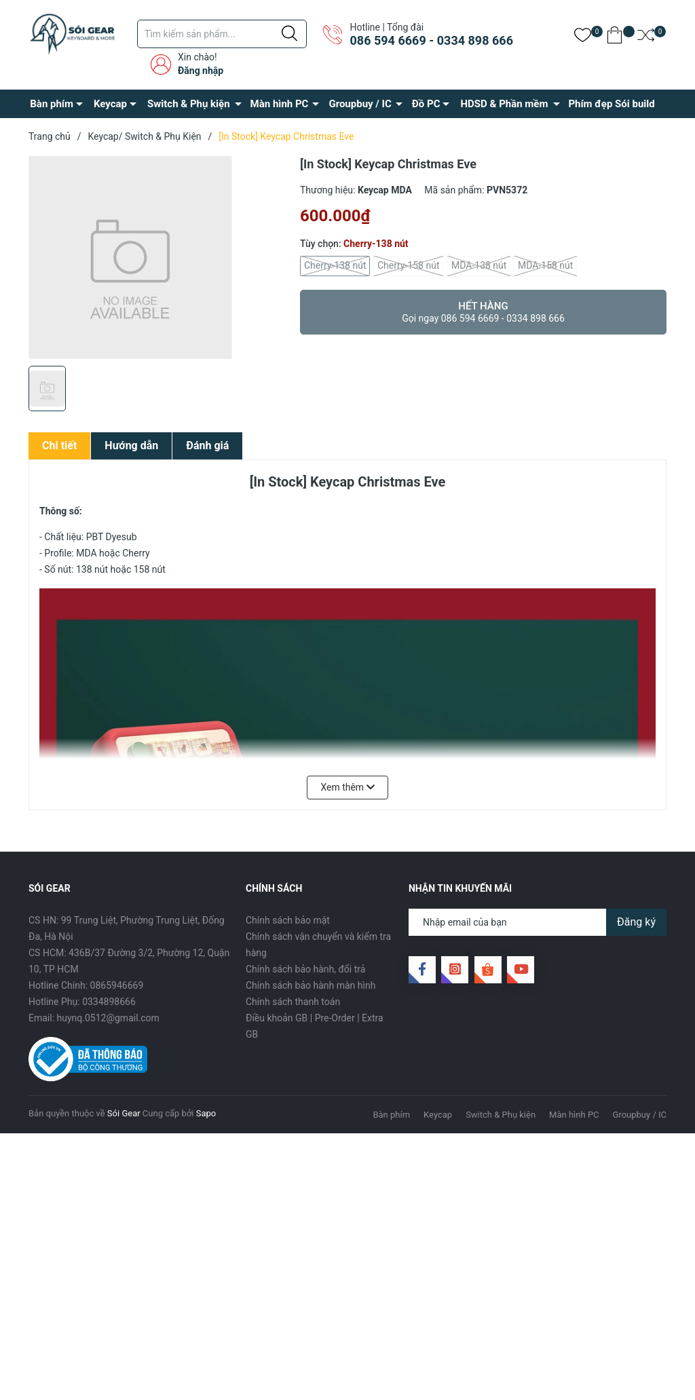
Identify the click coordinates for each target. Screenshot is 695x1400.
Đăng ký (636, 921)
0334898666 (109, 1001)
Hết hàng (483, 312)
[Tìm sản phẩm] (222, 34)
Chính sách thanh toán (293, 1001)
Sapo (206, 1113)
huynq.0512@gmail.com (108, 1018)
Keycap (110, 104)
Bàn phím (51, 104)
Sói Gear (123, 1113)
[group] (157, 257)
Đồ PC (426, 104)
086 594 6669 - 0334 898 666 (431, 40)
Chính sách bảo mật (288, 920)
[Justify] (289, 34)
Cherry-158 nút (408, 266)
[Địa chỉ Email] (537, 922)
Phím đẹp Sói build (611, 104)
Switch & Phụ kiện (188, 104)
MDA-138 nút (478, 266)
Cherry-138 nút (335, 266)
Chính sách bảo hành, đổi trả (305, 969)
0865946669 (117, 985)
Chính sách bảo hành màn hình (310, 985)
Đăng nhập (200, 70)
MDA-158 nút (545, 266)
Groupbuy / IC (359, 104)
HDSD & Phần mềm (504, 104)
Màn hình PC (279, 104)
